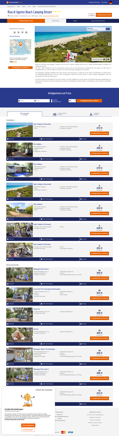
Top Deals (104, 2)
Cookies (59, 418)
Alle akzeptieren (28, 425)
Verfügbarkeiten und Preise (99, 133)
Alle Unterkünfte (24, 114)
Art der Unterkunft (57, 98)
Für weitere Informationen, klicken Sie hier (14, 419)
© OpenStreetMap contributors (17, 54)
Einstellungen (28, 430)
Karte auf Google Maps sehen (51, 16)
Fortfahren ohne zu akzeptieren (44, 389)
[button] (20, 44)
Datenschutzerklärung (59, 420)
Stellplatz (55, 100)
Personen (72, 98)
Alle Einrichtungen (15, 36)
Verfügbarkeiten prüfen (104, 15)
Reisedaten (22, 98)
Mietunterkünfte (57, 101)
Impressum (59, 414)
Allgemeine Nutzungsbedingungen (59, 416)
